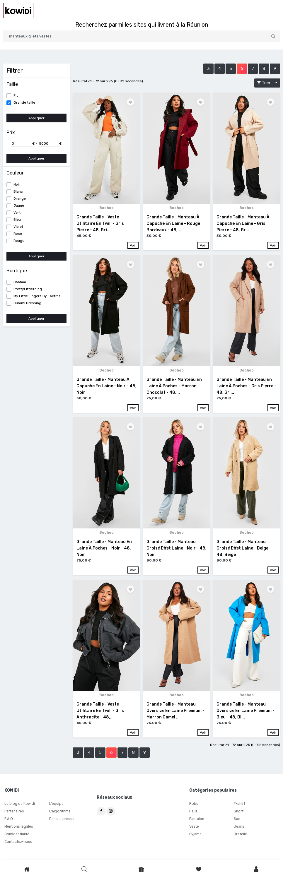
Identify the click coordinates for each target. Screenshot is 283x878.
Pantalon (196, 819)
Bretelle (240, 835)
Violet (18, 227)
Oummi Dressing (27, 303)
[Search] (141, 36)
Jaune (18, 205)
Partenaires (14, 812)
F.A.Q (8, 819)
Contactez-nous (18, 842)
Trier (265, 83)
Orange (19, 198)
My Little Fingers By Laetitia (37, 296)
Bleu (17, 220)
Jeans (239, 827)
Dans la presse (61, 819)
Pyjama (195, 835)
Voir (133, 245)
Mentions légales (18, 827)
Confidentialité (16, 835)
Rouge (18, 241)
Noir (16, 184)
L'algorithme (59, 812)
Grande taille (24, 102)
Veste (194, 827)
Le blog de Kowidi (19, 804)
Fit (15, 95)
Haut (193, 812)
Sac (237, 819)
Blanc (18, 191)
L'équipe (56, 804)
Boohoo (19, 282)
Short (238, 812)
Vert (17, 212)
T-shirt (239, 804)
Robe (193, 804)
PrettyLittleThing (27, 289)
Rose (17, 234)
